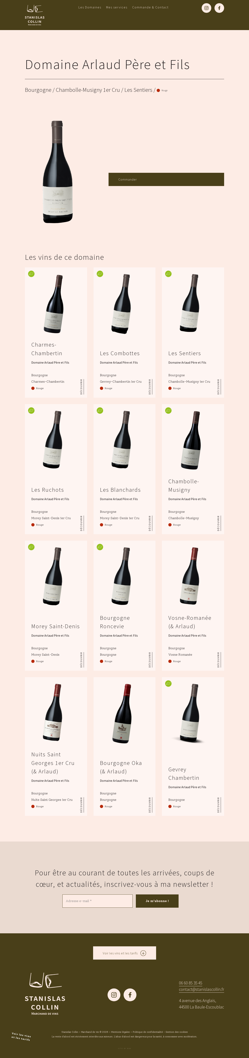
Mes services (116, 7)
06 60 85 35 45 (190, 983)
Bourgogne (38, 89)
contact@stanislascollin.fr (201, 989)
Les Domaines (89, 7)
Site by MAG (124, 1048)
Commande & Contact (150, 7)
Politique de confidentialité (148, 1032)
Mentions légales (120, 1032)
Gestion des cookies (177, 1032)
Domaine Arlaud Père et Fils (107, 64)
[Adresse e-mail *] (97, 901)
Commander (127, 179)
